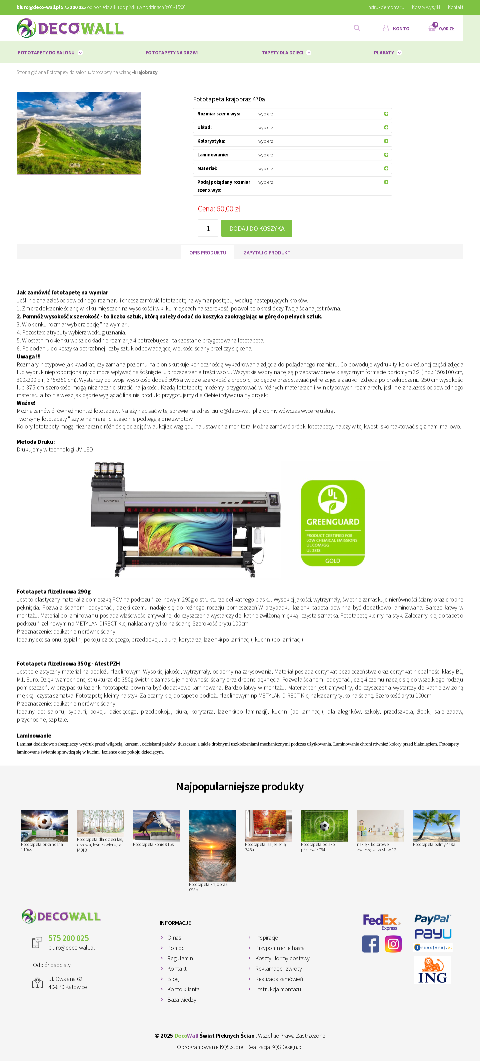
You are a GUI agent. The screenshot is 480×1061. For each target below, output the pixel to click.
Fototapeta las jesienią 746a (268, 831)
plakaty (384, 52)
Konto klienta (183, 989)
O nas (174, 937)
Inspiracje (266, 937)
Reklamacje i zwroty (278, 968)
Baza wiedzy (181, 999)
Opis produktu (207, 252)
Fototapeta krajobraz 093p (212, 851)
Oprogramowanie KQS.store (210, 1047)
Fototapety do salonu (46, 52)
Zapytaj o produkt (267, 252)
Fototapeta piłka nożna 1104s (44, 831)
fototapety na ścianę (111, 72)
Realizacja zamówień (279, 979)
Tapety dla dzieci (282, 52)
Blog (173, 979)
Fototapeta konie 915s (156, 829)
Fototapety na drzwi (172, 52)
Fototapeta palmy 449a (436, 829)
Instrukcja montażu (278, 989)
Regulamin (180, 958)
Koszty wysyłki (426, 7)
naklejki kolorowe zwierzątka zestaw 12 (380, 831)
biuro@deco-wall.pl (71, 947)
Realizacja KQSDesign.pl (275, 1047)
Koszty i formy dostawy (282, 958)
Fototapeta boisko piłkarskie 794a (324, 831)
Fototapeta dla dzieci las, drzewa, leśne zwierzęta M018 (100, 831)
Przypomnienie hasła (279, 948)
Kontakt (455, 7)
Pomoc (175, 948)
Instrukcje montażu (386, 7)
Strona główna (31, 72)
